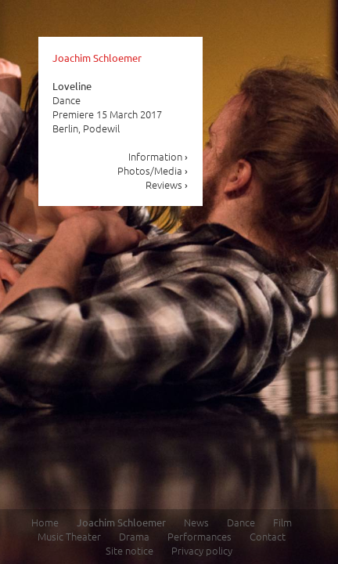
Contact (268, 536)
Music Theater (69, 536)
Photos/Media (153, 170)
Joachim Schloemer (97, 57)
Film (282, 522)
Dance (241, 522)
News (196, 522)
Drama (134, 536)
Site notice (129, 550)
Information (158, 156)
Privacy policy (201, 550)
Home (45, 522)
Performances (199, 536)
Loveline (72, 85)
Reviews (167, 184)
